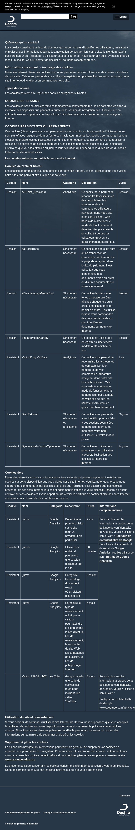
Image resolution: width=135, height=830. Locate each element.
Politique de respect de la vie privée (22, 812)
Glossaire (125, 795)
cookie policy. (47, 6)
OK (113, 6)
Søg (73, 16)
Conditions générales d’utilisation (21, 824)
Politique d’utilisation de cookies (60, 812)
